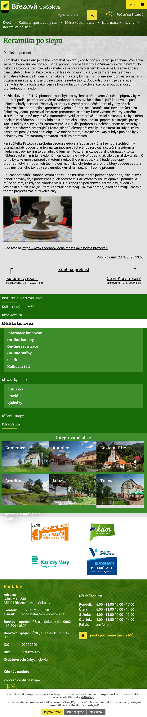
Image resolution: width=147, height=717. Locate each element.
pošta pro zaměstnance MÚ (112, 635)
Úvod (7, 22)
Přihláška (15, 389)
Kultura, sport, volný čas (38, 22)
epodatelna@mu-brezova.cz (43, 614)
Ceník (12, 359)
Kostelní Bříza (114, 448)
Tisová (107, 480)
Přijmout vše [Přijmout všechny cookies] (52, 712)
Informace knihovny (118, 22)
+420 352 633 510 (35, 610)
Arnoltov (13, 480)
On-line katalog (20, 339)
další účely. (87, 697)
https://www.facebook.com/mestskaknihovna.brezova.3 (65, 248)
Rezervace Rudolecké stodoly (22, 516)
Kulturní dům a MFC (18, 306)
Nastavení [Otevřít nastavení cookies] (96, 712)
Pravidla (14, 396)
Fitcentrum (11, 424)
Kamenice (15, 448)
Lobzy (59, 480)
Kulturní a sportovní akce (22, 298)
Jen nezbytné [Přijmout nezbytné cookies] (75, 712)
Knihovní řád (18, 366)
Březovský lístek (14, 379)
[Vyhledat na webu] (71, 15)
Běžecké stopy (13, 415)
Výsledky (14, 402)
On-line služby (19, 353)
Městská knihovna (79, 22)
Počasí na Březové (130, 14)
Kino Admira (12, 315)
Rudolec (61, 448)
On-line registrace (22, 346)
